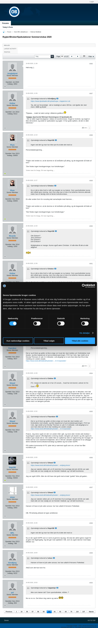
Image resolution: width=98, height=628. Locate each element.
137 (83, 612)
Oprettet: (9, 82)
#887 (91, 93)
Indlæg (7, 45)
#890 (91, 226)
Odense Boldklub (35, 32)
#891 (91, 264)
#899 (91, 553)
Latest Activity (10, 48)
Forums (5, 23)
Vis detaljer (84, 333)
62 (60, 612)
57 (32, 612)
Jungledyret (12, 73)
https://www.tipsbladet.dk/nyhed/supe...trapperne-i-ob (50, 101)
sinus (12, 497)
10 (21, 612)
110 (77, 612)
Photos (7, 52)
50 (27, 612)
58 (38, 612)
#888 (91, 135)
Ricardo (12, 236)
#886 (91, 64)
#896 (91, 458)
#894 (91, 373)
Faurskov (12, 348)
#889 (91, 181)
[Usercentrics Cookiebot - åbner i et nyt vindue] (84, 286)
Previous (9, 612)
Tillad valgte (49, 341)
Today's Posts (8, 27)
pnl (12, 593)
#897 (91, 487)
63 (66, 612)
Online (12, 103)
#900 (91, 583)
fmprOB (12, 467)
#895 (91, 411)
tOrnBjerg (12, 563)
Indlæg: (10, 84)
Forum (9, 32)
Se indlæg (57, 98)
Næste (91, 612)
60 (49, 612)
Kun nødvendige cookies (18, 341)
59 (43, 612)
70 (71, 612)
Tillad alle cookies (80, 341)
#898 (91, 523)
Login (92, 2)
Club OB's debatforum (21, 32)
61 (55, 612)
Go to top (91, 620)
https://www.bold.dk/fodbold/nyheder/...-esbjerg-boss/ (50, 465)
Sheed (12, 383)
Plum (12, 145)
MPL (12, 533)
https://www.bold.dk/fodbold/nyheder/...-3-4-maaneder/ (46, 361)
